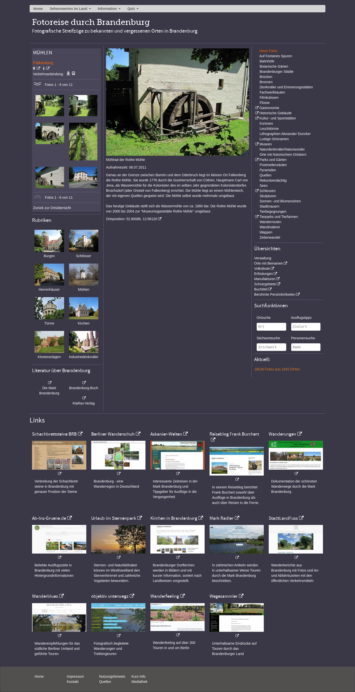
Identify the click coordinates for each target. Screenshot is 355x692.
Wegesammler (224, 596)
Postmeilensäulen (273, 165)
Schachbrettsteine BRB (54, 434)
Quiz (131, 9)
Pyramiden (268, 170)
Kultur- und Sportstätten (277, 118)
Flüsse (265, 103)
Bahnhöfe (267, 61)
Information (107, 9)
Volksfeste (262, 268)
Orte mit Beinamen (268, 263)
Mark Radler (221, 518)
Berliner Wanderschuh (113, 434)
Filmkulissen (269, 97)
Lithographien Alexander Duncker (285, 134)
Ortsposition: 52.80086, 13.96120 (131, 219)
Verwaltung (262, 258)
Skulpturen (268, 196)
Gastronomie (269, 108)
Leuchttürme (269, 129)
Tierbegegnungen (273, 211)
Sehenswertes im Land (68, 9)
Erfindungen (263, 274)
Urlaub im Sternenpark (113, 518)
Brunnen (266, 82)
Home (38, 9)
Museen (265, 144)
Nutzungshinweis (112, 676)
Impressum (75, 676)
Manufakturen (264, 279)
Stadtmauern (269, 206)
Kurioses (266, 123)
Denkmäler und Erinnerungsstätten (286, 87)
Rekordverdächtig (273, 180)
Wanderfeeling (164, 596)
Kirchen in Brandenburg (173, 518)
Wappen (266, 232)
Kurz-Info (138, 676)
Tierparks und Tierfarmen (278, 217)
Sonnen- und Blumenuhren (280, 201)
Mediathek (139, 682)
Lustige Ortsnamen (274, 139)
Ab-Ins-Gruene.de (49, 518)
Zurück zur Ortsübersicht (52, 208)
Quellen (265, 175)
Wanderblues (45, 596)
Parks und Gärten (272, 160)
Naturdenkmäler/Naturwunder (282, 149)
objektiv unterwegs (109, 596)
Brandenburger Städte (277, 72)
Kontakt (72, 682)
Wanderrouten (270, 222)
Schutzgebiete (265, 284)
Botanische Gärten (274, 66)
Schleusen (267, 191)
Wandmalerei (270, 227)
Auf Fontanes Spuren (275, 56)
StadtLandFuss (283, 518)
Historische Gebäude (275, 113)
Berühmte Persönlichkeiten (274, 294)
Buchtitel (260, 289)
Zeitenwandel (270, 237)
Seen (264, 186)
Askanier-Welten (166, 434)
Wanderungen (282, 434)
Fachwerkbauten (272, 92)
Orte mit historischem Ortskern (283, 154)
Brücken (266, 77)
